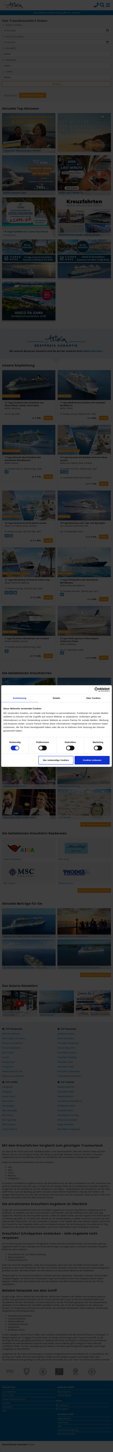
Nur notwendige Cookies (56, 760)
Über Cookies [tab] (93, 698)
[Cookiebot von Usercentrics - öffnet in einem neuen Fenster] (97, 689)
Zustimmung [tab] (19, 698)
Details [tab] (56, 698)
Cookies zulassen (92, 760)
